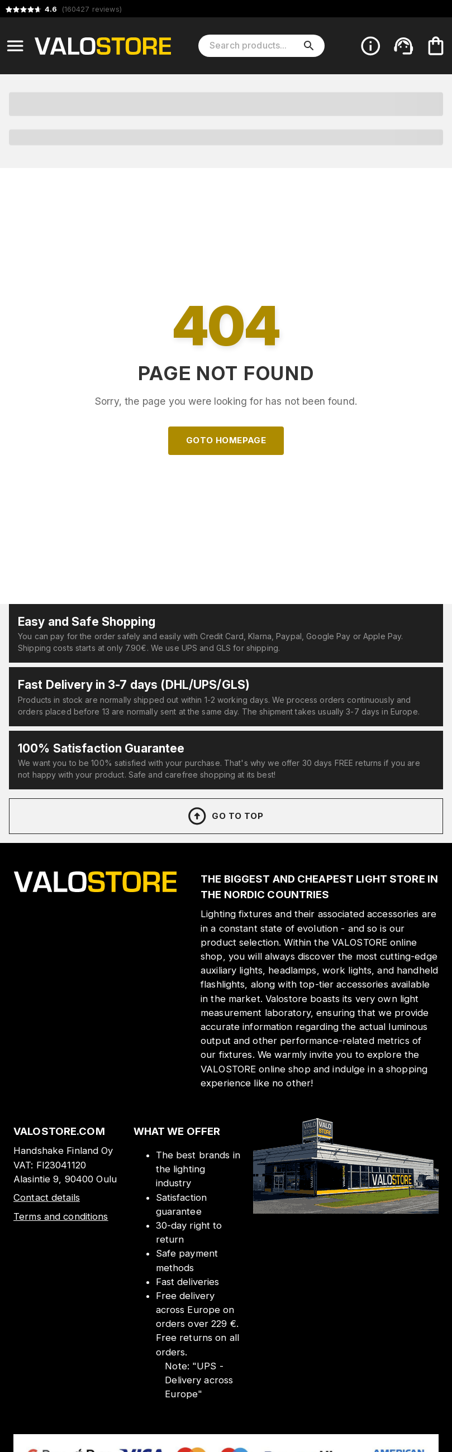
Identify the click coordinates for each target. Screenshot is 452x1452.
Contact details (46, 1197)
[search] (309, 46)
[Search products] (254, 46)
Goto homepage (226, 440)
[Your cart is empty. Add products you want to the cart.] (436, 46)
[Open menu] (15, 46)
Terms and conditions (60, 1216)
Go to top (225, 816)
